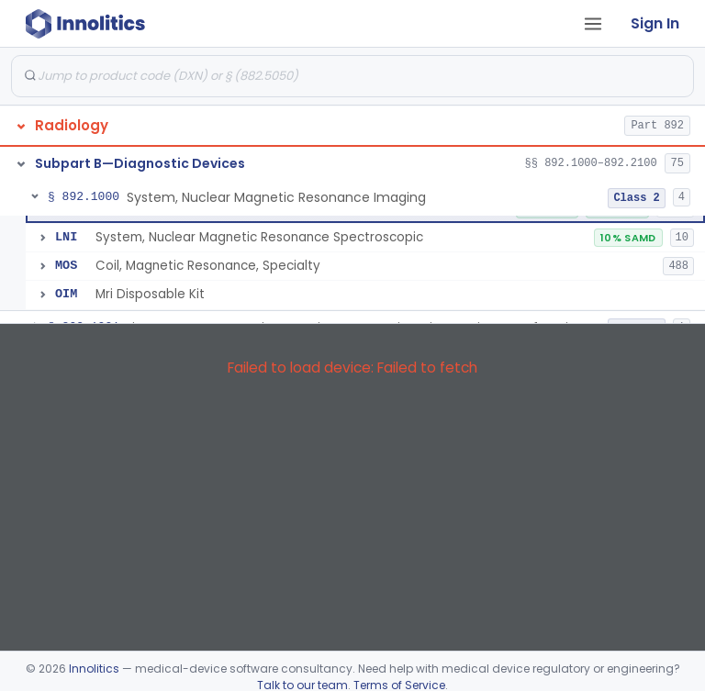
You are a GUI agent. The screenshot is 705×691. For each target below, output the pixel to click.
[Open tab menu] (593, 23)
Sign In (655, 23)
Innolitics (94, 668)
